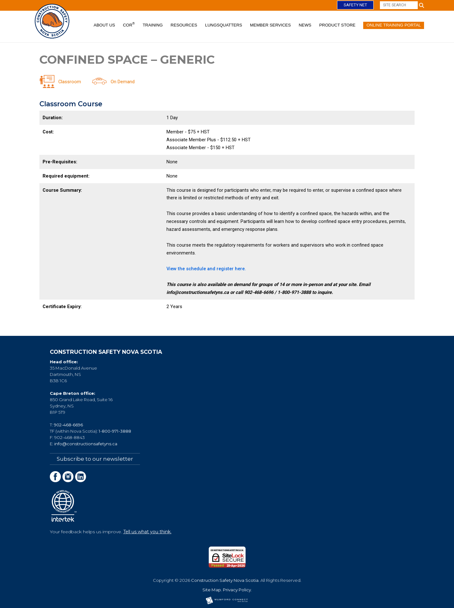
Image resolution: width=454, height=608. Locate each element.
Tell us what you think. (147, 531)
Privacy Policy (237, 589)
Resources (184, 25)
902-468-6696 (68, 424)
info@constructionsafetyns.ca (85, 443)
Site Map (211, 589)
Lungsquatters (223, 25)
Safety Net (355, 5)
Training (153, 25)
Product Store (337, 25)
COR (129, 24)
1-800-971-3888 (115, 431)
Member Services (270, 25)
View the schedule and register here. (206, 269)
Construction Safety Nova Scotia (225, 579)
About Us (104, 25)
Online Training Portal (393, 25)
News (305, 25)
